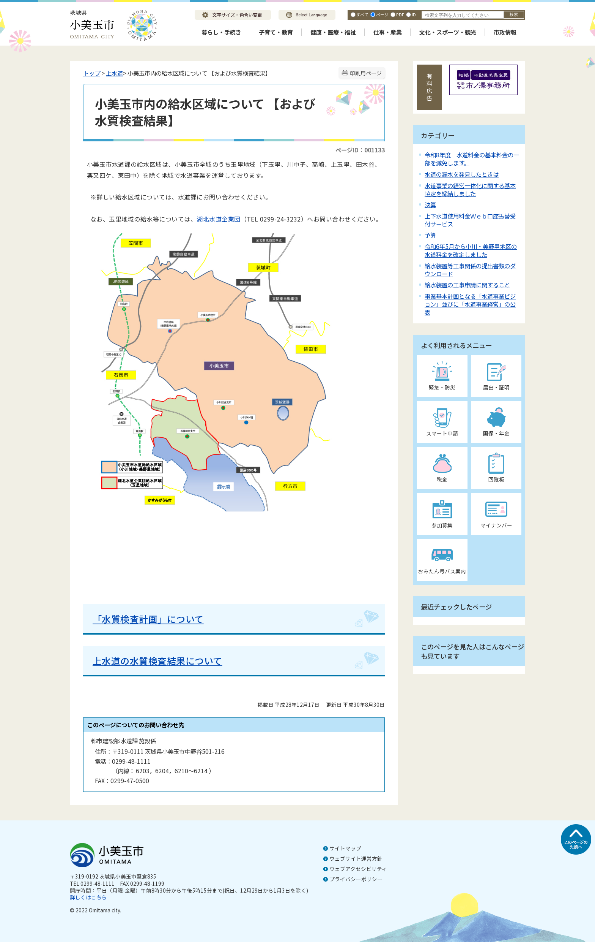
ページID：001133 (360, 150)
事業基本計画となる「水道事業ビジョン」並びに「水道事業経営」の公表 (470, 304)
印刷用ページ (366, 73)
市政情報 (505, 32)
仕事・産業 (387, 32)
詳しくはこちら (88, 897)
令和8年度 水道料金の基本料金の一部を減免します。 (472, 158)
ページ (382, 14)
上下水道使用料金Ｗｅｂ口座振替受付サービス (470, 220)
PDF (400, 14)
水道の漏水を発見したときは (462, 174)
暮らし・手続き (221, 32)
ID (414, 14)
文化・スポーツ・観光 (447, 32)
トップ (91, 73)
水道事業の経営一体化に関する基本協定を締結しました (470, 189)
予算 (430, 235)
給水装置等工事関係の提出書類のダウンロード (470, 269)
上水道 (114, 73)
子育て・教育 (276, 32)
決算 (430, 204)
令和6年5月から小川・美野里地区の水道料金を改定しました (471, 250)
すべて (362, 14)
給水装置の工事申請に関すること (467, 284)
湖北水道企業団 (218, 218)
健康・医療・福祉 (333, 32)
